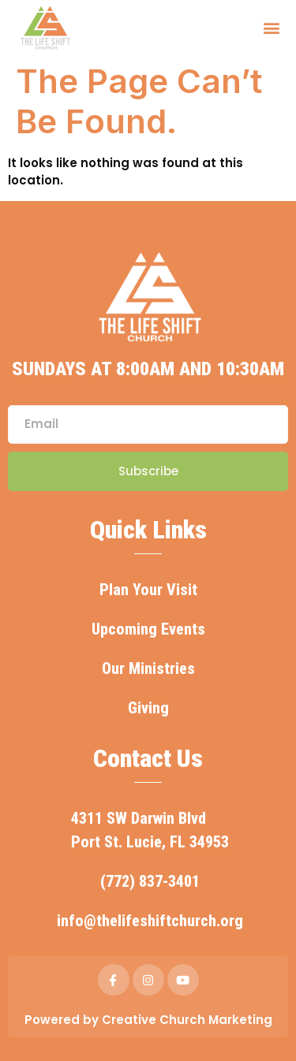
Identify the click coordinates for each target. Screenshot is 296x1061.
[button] (271, 27)
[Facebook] (113, 980)
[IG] (148, 980)
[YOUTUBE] (183, 980)
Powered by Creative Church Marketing (148, 1019)
